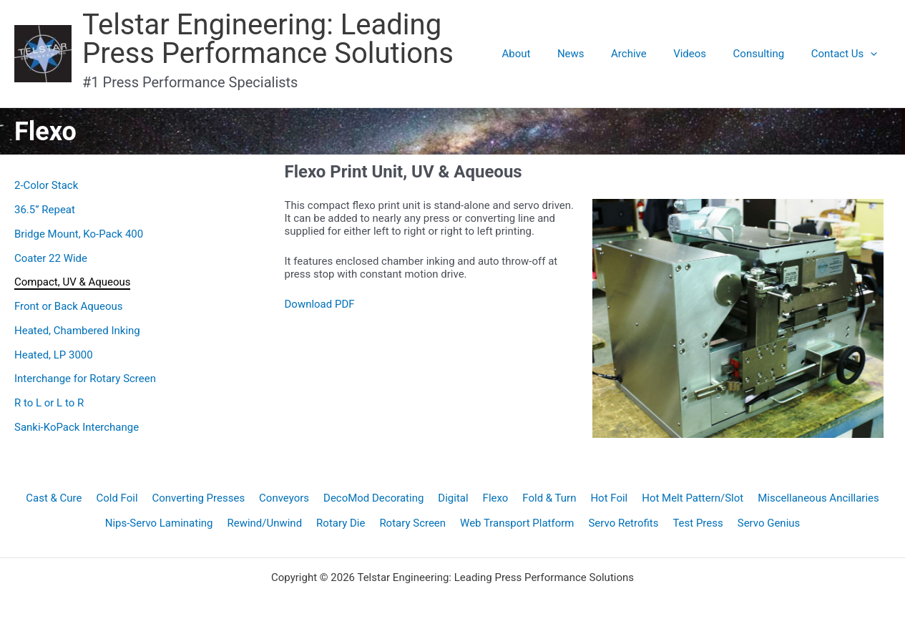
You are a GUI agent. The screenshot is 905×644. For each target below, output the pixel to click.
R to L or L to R (49, 402)
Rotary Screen (412, 523)
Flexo (496, 498)
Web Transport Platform (517, 523)
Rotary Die (340, 523)
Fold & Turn (549, 498)
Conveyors (284, 498)
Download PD (317, 304)
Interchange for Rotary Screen (85, 378)
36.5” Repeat (44, 209)
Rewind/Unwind (264, 523)
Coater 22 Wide (50, 258)
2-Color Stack (46, 185)
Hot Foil (609, 498)
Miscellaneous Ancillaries (819, 498)
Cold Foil (116, 498)
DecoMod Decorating (373, 498)
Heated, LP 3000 (53, 354)
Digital (453, 498)
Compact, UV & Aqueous (72, 281)
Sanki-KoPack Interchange (76, 427)
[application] (873, 54)
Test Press (698, 523)
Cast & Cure (54, 498)
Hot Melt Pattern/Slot (692, 498)
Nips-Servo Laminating (158, 523)
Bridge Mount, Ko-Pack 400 (78, 234)
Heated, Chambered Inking (77, 330)
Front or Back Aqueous (68, 306)
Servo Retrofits (624, 523)
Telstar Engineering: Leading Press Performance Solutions (268, 39)
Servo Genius (769, 523)
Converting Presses (198, 498)
